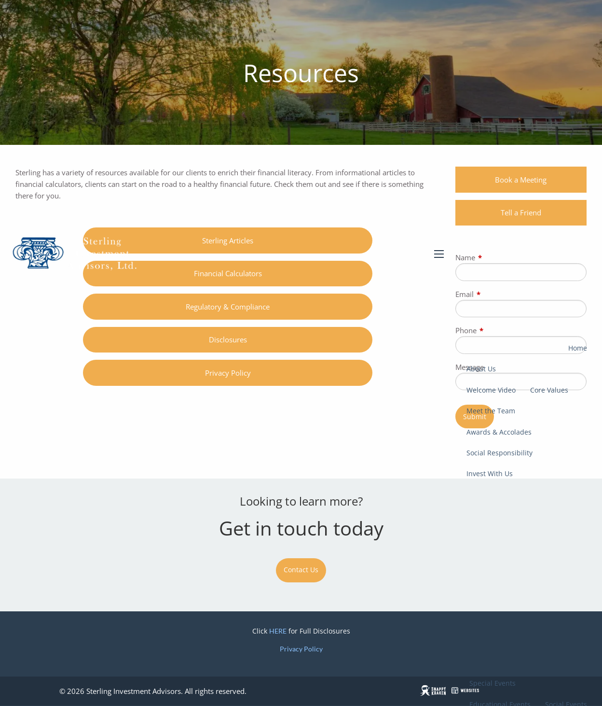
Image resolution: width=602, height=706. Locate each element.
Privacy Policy (301, 649)
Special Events (492, 683)
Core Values (549, 390)
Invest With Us (489, 473)
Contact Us (301, 569)
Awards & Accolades (499, 432)
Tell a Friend (521, 212)
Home (577, 348)
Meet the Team (490, 410)
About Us (481, 368)
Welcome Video (491, 390)
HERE (278, 631)
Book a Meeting (521, 179)
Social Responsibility (499, 452)
